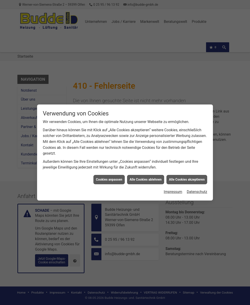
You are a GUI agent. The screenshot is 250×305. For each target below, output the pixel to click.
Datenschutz (197, 188)
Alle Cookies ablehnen (146, 175)
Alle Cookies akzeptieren (187, 175)
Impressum (173, 188)
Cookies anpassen (109, 175)
